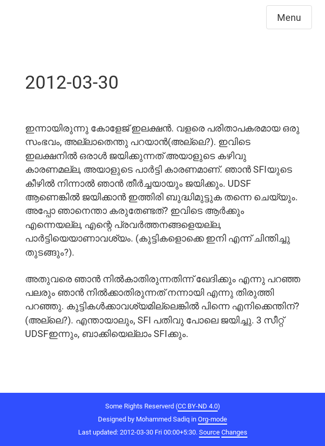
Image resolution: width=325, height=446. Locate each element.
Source (209, 432)
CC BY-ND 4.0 (198, 406)
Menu (289, 17)
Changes (234, 432)
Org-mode (212, 419)
